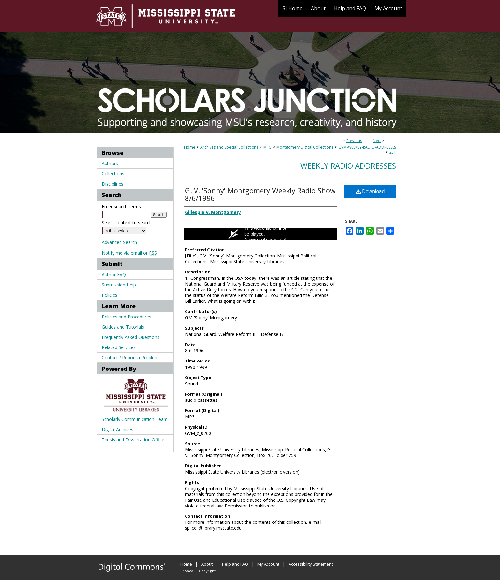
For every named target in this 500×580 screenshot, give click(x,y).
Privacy (186, 571)
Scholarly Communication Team (135, 419)
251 (392, 152)
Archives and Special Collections (229, 147)
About (207, 564)
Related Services (119, 347)
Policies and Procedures (126, 317)
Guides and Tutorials (123, 327)
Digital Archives (117, 429)
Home (189, 147)
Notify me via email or (129, 253)
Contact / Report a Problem (130, 358)
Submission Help (119, 285)
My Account (268, 564)
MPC (267, 147)
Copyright (207, 571)
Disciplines (112, 184)
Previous (354, 140)
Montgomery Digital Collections (304, 147)
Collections (113, 174)
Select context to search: (127, 222)
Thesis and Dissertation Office (133, 440)
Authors (110, 163)
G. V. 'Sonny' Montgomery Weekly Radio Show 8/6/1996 (260, 194)
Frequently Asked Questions (130, 337)
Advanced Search (119, 242)
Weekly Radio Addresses (348, 165)
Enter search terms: (122, 206)
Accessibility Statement (311, 564)
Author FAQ (114, 274)
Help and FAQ (235, 564)
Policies (109, 295)
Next (377, 140)
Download (370, 191)
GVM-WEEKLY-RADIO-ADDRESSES (367, 147)
